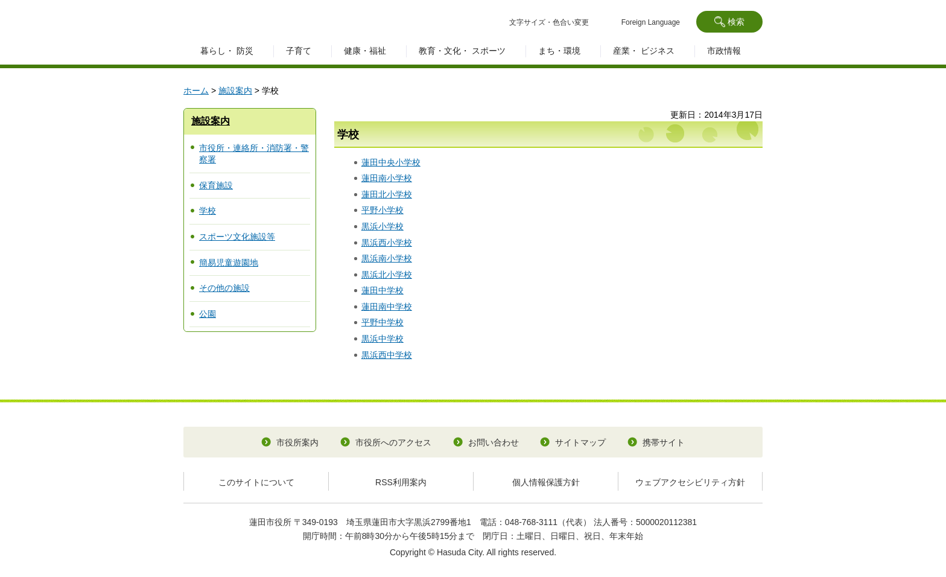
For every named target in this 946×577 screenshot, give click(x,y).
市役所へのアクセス (393, 442)
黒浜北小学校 (386, 274)
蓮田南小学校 (386, 178)
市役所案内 (297, 442)
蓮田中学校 (382, 290)
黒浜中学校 (382, 338)
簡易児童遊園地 (228, 262)
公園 (207, 314)
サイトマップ (580, 442)
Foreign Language (650, 22)
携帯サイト (664, 442)
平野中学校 (382, 322)
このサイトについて (256, 482)
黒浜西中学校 (386, 355)
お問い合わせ (493, 442)
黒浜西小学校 (386, 242)
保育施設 (216, 185)
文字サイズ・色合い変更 (549, 22)
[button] (729, 22)
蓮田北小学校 (386, 194)
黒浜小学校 (382, 226)
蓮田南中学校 (386, 306)
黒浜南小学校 (386, 258)
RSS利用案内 (401, 482)
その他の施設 (224, 288)
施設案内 (235, 90)
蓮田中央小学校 (391, 162)
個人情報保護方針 (546, 482)
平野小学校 (382, 210)
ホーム (196, 90)
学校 (207, 210)
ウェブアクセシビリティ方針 (690, 482)
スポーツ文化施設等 (237, 236)
